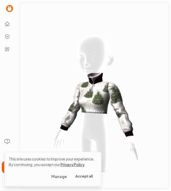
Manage (59, 176)
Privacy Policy (72, 164)
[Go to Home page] (9, 8)
